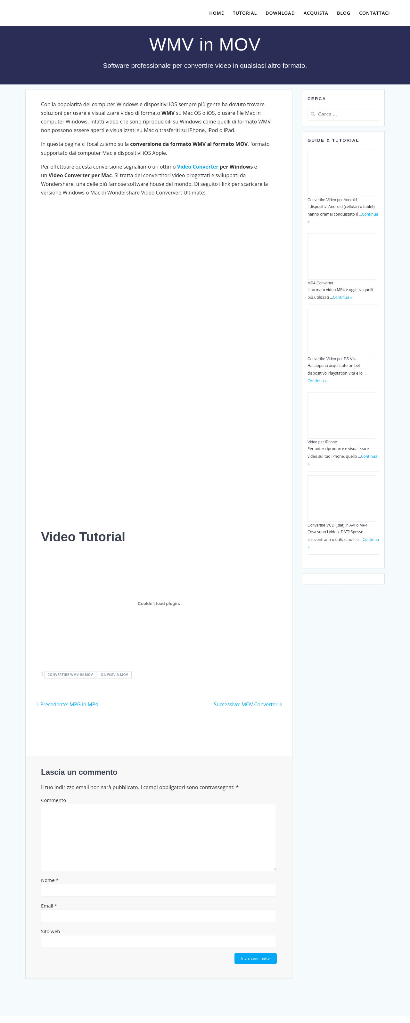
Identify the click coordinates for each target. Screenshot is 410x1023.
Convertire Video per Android (332, 200)
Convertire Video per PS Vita (332, 359)
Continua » (342, 297)
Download (280, 13)
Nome (50, 879)
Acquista (316, 13)
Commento (53, 800)
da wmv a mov (114, 674)
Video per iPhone (322, 442)
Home (216, 13)
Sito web (50, 931)
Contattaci (374, 13)
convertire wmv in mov (70, 674)
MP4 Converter (320, 283)
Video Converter (197, 166)
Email (49, 905)
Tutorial (245, 13)
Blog (343, 13)
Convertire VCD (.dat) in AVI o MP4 (337, 525)
